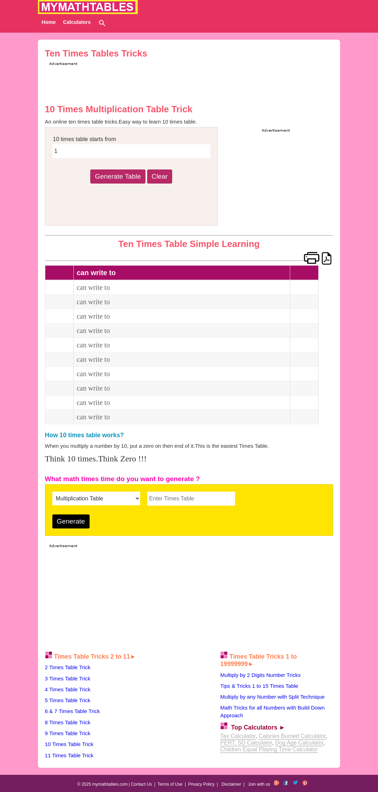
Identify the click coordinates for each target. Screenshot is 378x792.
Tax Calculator (238, 736)
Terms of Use (170, 784)
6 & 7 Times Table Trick (72, 711)
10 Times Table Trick (69, 744)
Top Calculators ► (258, 727)
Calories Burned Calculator (292, 736)
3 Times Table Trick (68, 678)
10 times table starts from (84, 139)
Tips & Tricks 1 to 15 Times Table (259, 686)
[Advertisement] (175, 83)
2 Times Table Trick (68, 667)
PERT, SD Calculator (246, 743)
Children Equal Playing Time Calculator (269, 749)
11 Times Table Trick (69, 755)
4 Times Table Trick (68, 689)
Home (49, 22)
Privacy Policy (201, 784)
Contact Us (141, 784)
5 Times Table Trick (68, 700)
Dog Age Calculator (299, 743)
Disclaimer (231, 784)
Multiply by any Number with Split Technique (272, 697)
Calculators (77, 22)
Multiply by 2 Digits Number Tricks (260, 675)
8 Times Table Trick (68, 722)
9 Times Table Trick (68, 733)
